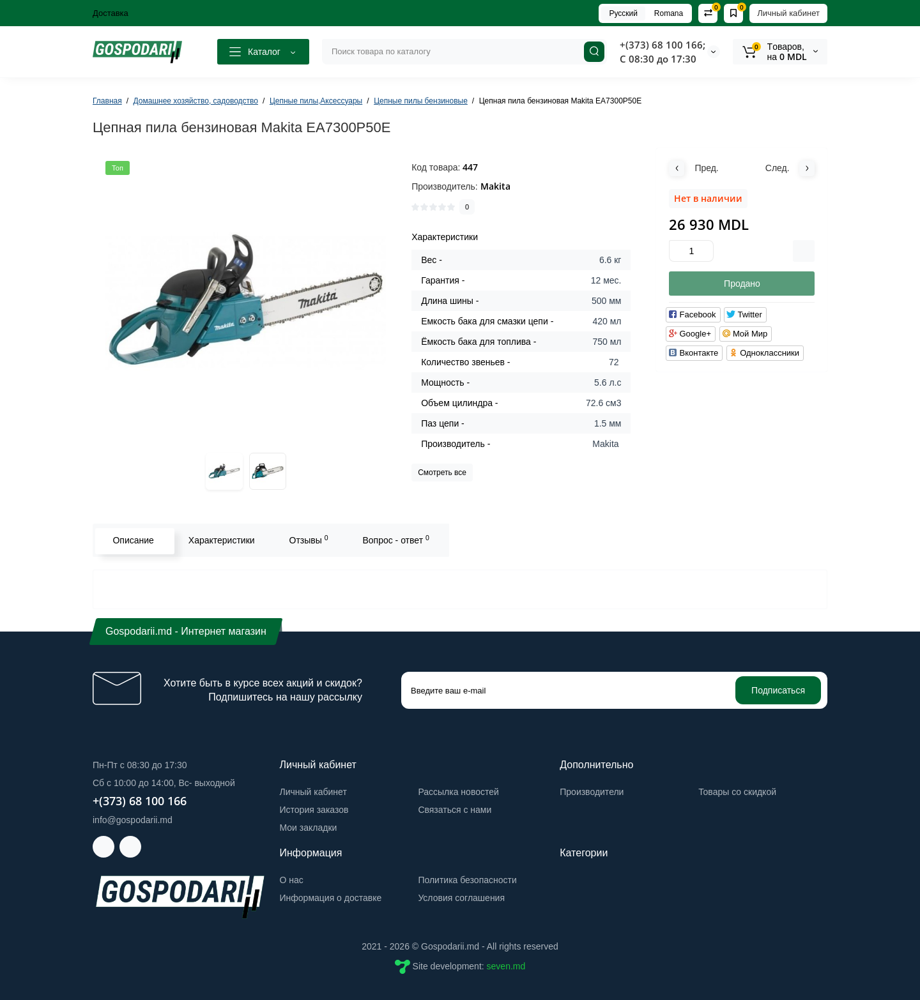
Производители (592, 792)
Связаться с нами (454, 810)
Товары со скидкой (737, 792)
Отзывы (307, 539)
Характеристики (220, 540)
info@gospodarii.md (132, 820)
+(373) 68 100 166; (662, 44)
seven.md (506, 966)
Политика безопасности (467, 880)
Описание (131, 540)
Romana (668, 13)
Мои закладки (308, 827)
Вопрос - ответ (394, 539)
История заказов (314, 810)
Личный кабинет (788, 13)
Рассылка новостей (458, 792)
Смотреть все (442, 472)
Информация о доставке (331, 898)
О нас (291, 880)
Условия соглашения (461, 898)
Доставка (110, 13)
